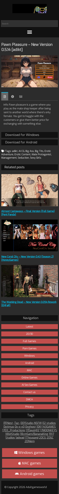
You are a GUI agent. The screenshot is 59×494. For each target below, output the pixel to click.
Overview (4, 96)
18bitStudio (12, 434)
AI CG (21, 151)
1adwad (19, 438)
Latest (29, 326)
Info (12, 97)
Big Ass (29, 151)
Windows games (29, 452)
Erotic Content (22, 154)
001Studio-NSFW (31, 423)
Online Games (29, 377)
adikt (14, 151)
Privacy (29, 406)
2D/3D (29, 334)
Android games (29, 474)
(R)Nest (8, 423)
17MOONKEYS (48, 430)
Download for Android (21, 142)
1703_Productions (13, 430)
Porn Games (30, 348)
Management (9, 157)
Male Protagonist (41, 154)
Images (21, 97)
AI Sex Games (29, 385)
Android (29, 363)
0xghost (30, 427)
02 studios (49, 423)
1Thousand (31, 438)
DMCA (29, 399)
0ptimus (8, 427)
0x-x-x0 (20, 427)
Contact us (29, 392)
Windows (29, 355)
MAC (29, 370)
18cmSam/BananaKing (34, 434)
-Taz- (16, 423)
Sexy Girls (35, 157)
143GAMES (49, 427)
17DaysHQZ (32, 430)
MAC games (29, 463)
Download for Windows (22, 135)
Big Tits (39, 151)
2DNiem (30, 441)
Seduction (23, 157)
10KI (39, 427)
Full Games (29, 341)
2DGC (50, 438)
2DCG (42, 438)
